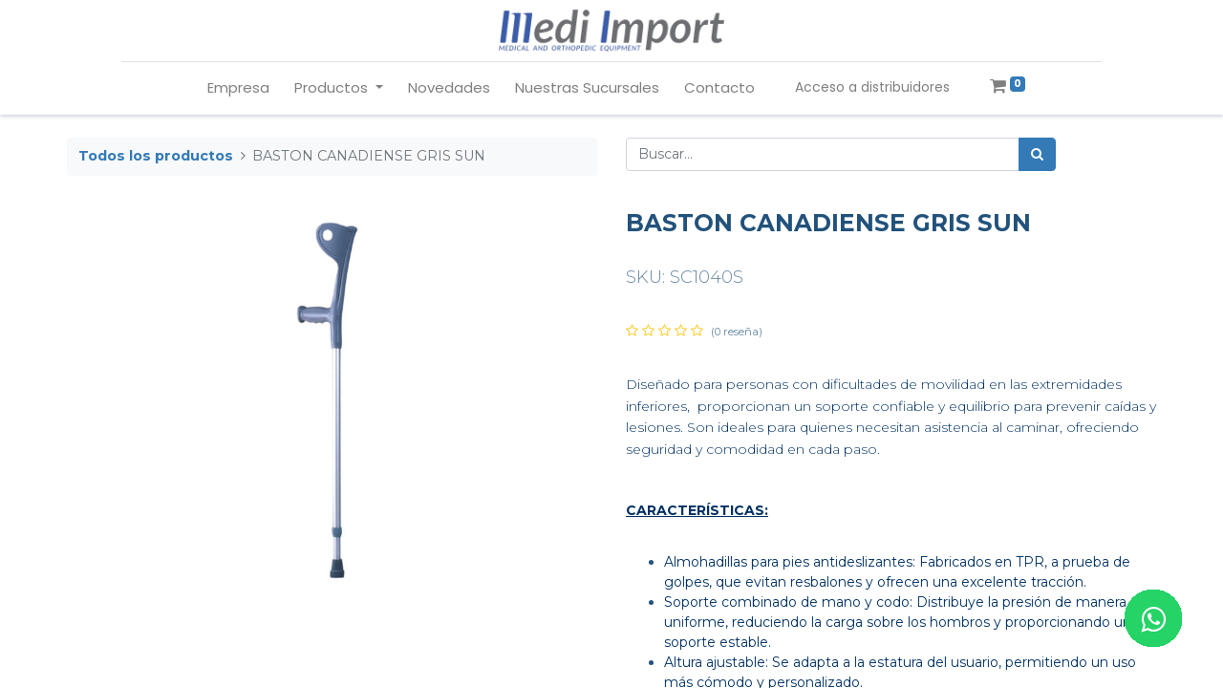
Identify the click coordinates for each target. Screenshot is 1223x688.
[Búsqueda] (1037, 154)
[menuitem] (238, 88)
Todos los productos (155, 155)
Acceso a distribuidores (872, 87)
